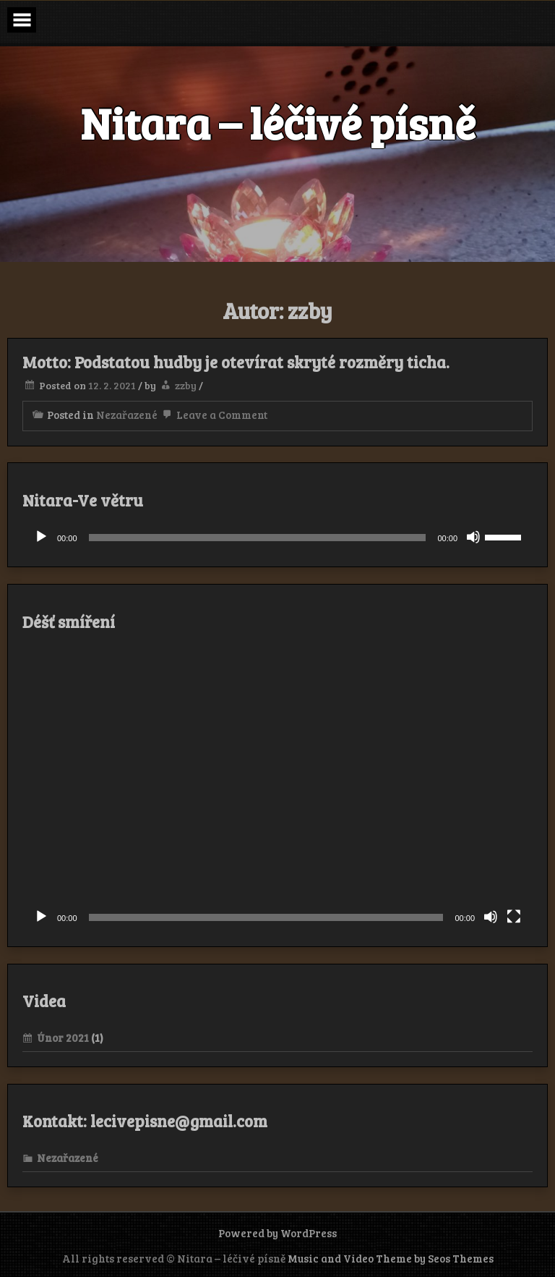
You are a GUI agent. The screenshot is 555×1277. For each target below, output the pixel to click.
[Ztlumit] (473, 537)
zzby (186, 385)
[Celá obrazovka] (514, 916)
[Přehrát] (41, 537)
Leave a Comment (213, 414)
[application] (277, 537)
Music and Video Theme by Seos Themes (391, 1258)
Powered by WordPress (277, 1233)
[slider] (257, 537)
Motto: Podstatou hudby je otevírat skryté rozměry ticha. (235, 362)
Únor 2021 (63, 1037)
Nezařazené (127, 414)
